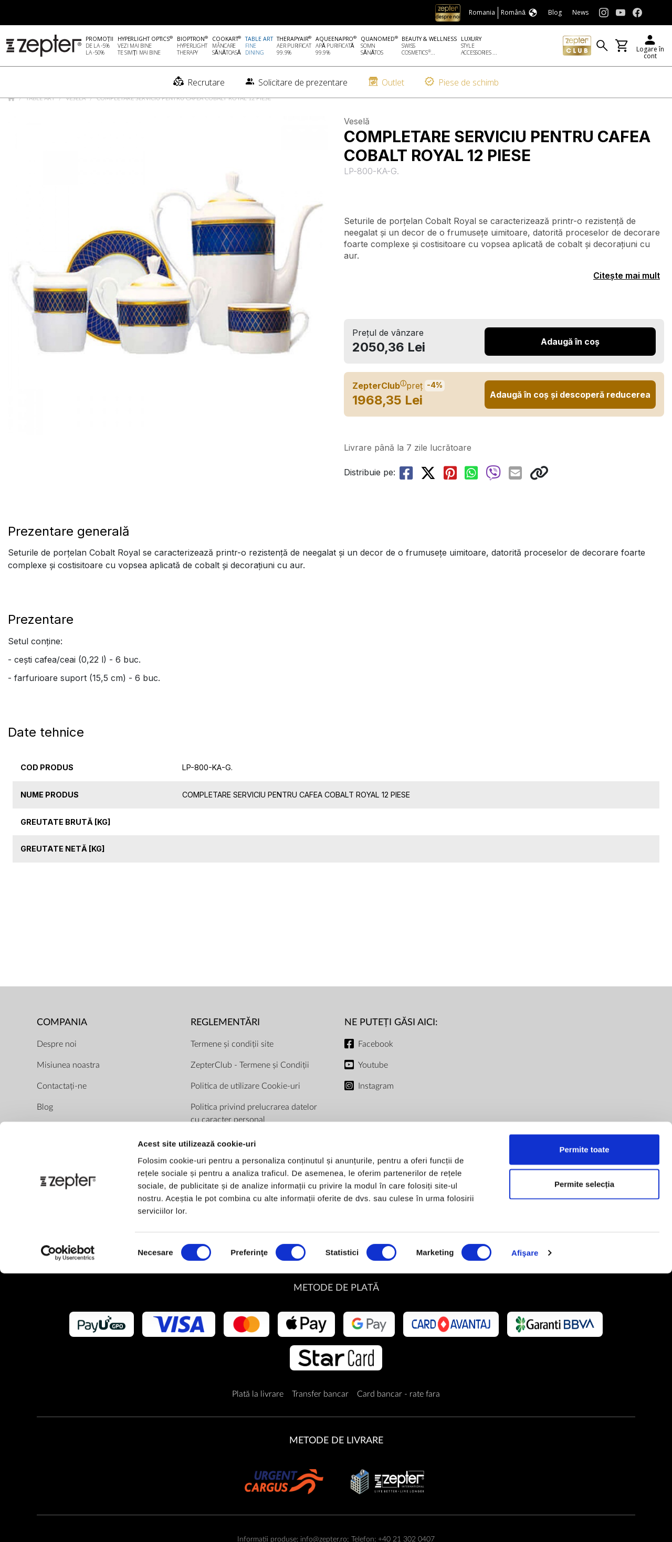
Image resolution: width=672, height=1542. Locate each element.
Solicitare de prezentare (80, 1160)
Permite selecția (584, 1452)
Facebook (375, 1076)
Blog (45, 1139)
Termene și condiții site (232, 1076)
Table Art (41, 131)
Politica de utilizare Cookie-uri (245, 1118)
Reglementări (225, 1054)
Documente (212, 1249)
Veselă (76, 131)
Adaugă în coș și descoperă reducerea (570, 427)
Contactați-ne (62, 1118)
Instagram (376, 1118)
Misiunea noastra (68, 1097)
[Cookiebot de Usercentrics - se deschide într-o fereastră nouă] (68, 1521)
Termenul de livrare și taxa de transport (244, 1221)
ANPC (202, 1173)
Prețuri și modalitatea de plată (245, 1194)
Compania (62, 1054)
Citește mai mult (626, 308)
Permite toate (584, 1417)
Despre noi (57, 1076)
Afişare (525, 1521)
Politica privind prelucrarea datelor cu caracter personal (254, 1145)
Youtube (373, 1097)
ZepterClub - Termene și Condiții (250, 1097)
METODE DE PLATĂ (336, 1320)
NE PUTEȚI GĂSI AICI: (391, 1054)
